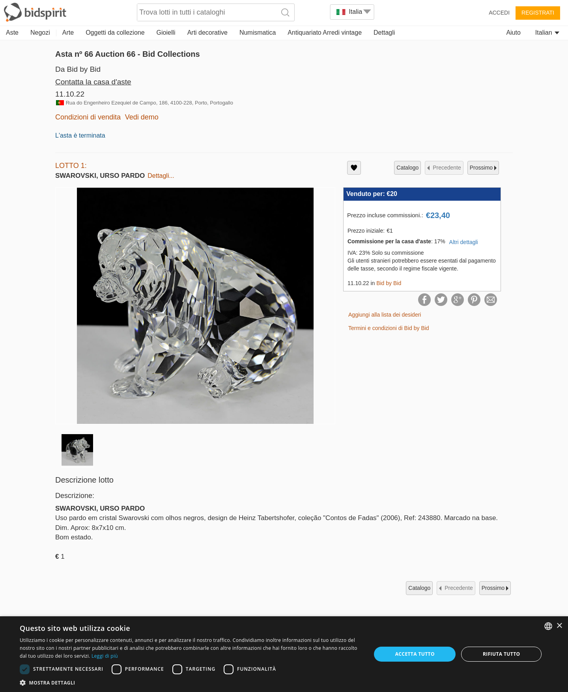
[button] (190, 682)
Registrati (537, 12)
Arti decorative (207, 32)
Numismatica (257, 32)
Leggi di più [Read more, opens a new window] (105, 656)
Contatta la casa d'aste (93, 82)
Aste (12, 32)
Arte (68, 32)
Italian (547, 32)
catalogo (407, 167)
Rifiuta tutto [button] (501, 654)
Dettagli (384, 32)
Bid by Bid (388, 283)
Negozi (40, 32)
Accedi (499, 12)
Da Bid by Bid (78, 69)
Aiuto (513, 32)
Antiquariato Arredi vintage (325, 32)
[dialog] (284, 654)
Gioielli (166, 32)
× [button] (559, 626)
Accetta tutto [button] (415, 654)
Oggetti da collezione (115, 32)
